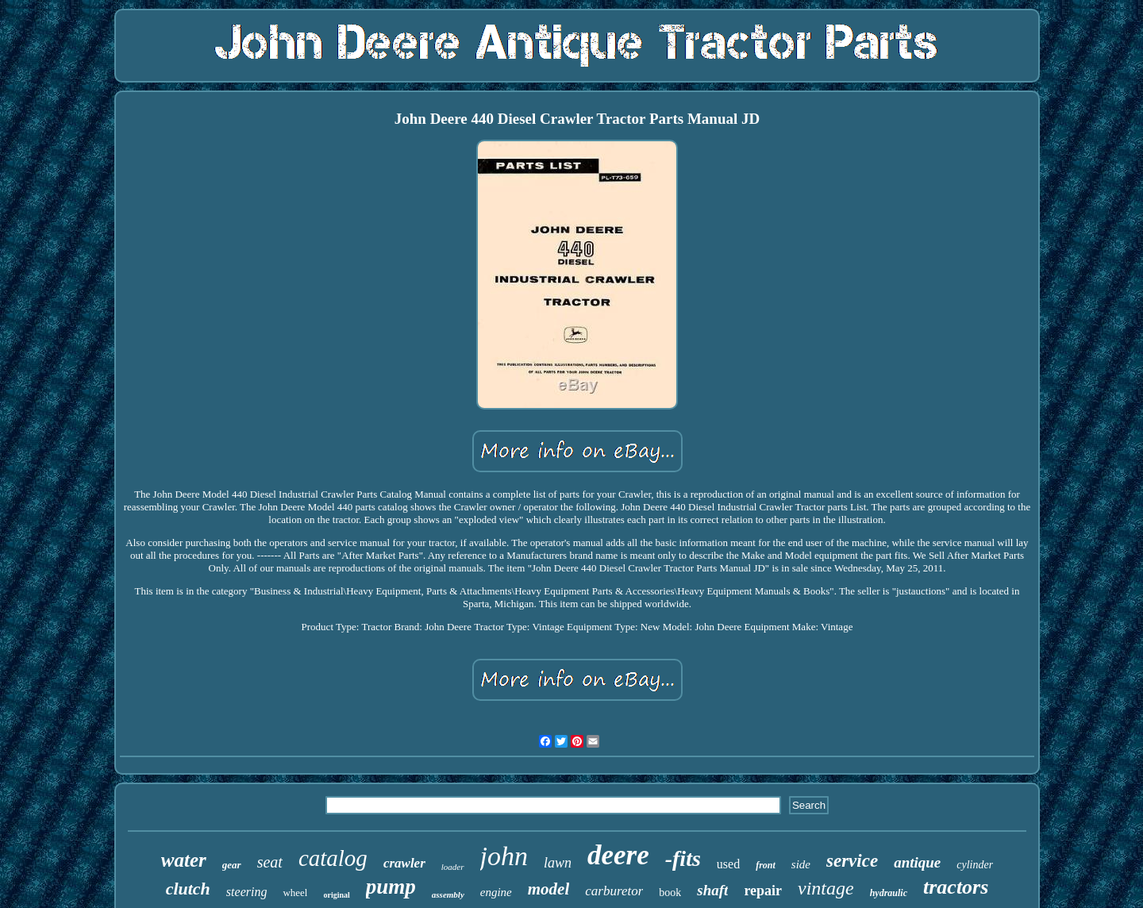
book (670, 892)
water (183, 860)
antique (917, 862)
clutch (188, 888)
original (336, 895)
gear (231, 865)
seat (270, 862)
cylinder (974, 865)
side (800, 864)
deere (618, 855)
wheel (295, 892)
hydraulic (888, 892)
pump (391, 886)
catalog (333, 858)
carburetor (614, 890)
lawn (558, 863)
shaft (712, 890)
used (728, 864)
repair (763, 890)
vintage (826, 888)
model (549, 888)
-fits (683, 858)
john (504, 856)
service (852, 861)
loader (452, 866)
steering (246, 891)
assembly (448, 894)
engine (496, 892)
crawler (404, 863)
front (765, 865)
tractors (955, 886)
